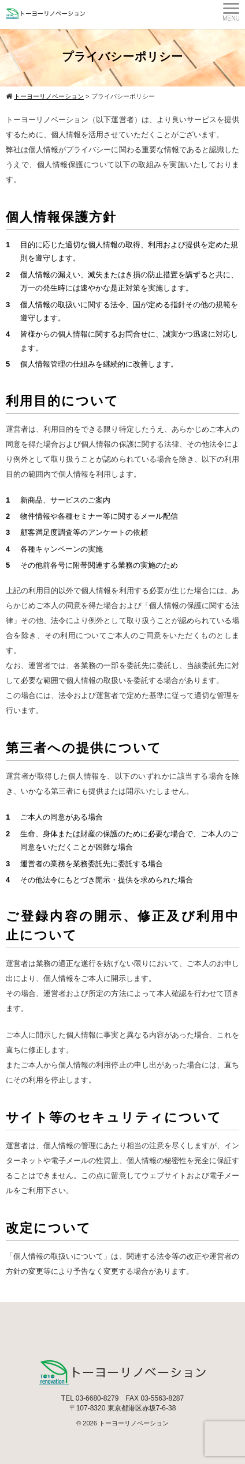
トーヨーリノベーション (134, 1423)
